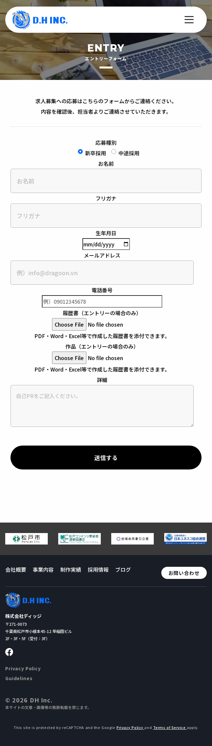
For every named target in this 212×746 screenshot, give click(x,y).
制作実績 (70, 569)
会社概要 (15, 569)
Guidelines (18, 678)
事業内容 (43, 569)
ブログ (123, 569)
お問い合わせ (184, 572)
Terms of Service (170, 727)
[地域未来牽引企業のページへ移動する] (132, 542)
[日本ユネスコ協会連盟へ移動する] (185, 542)
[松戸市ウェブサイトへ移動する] (26, 542)
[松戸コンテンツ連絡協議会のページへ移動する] (79, 542)
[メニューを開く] (189, 19)
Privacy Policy (23, 668)
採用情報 (98, 569)
